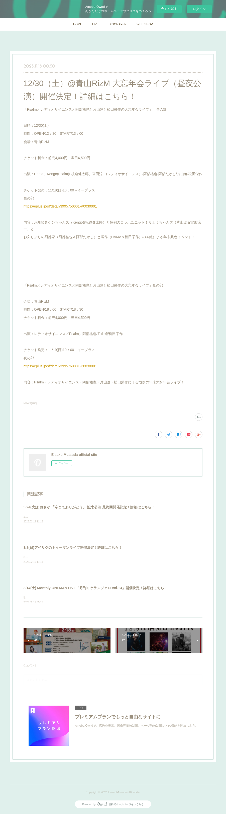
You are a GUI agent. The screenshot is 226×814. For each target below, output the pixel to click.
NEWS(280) (30, 403)
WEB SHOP (145, 24)
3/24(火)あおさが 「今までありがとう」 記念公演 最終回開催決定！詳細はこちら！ (89, 507)
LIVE (95, 24)
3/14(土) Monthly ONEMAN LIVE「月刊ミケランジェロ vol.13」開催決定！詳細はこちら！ (96, 588)
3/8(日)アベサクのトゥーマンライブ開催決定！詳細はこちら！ (73, 548)
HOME (77, 24)
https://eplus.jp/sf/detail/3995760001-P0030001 (60, 366)
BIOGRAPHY (118, 24)
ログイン (199, 9)
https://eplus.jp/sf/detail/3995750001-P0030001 (60, 206)
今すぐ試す (169, 9)
